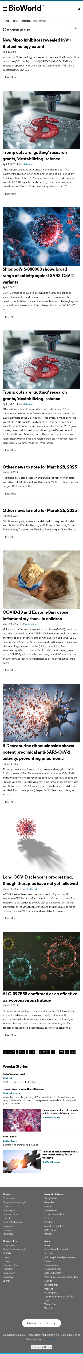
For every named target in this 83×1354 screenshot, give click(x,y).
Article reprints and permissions (59, 1257)
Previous (7, 1052)
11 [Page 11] (48, 1052)
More (47, 1241)
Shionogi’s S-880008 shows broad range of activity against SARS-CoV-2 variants (38, 275)
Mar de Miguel (30, 624)
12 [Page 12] (53, 1052)
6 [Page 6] (30, 1052)
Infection (26, 20)
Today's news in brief (14, 1074)
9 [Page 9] (40, 1052)
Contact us (49, 1261)
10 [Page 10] (44, 1052)
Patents (48, 1233)
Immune (48, 1218)
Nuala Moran (26, 164)
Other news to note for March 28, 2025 (40, 467)
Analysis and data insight (14, 1202)
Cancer (48, 1206)
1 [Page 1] (13, 1052)
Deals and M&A (10, 1214)
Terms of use (50, 1304)
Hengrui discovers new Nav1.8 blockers (23, 1089)
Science (6, 1280)
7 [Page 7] (33, 1052)
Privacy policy (51, 1292)
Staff (46, 1300)
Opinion (7, 1230)
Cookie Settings (41, 1347)
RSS (76, 28)
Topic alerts (49, 1308)
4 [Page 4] (23, 1052)
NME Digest (50, 1230)
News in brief (10, 1136)
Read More (10, 77)
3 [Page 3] (20, 1052)
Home (6, 20)
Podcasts (48, 1288)
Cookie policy (51, 1265)
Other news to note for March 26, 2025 (40, 510)
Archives (48, 1253)
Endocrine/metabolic (54, 1214)
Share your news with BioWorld (59, 1296)
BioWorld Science (11, 1093)
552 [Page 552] (67, 1052)
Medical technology (12, 1221)
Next (73, 1052)
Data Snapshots (10, 1210)
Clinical (6, 1206)
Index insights (51, 1284)
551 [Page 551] (61, 1052)
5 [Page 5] (26, 1052)
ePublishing (50, 1339)
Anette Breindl (30, 889)
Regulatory (8, 1233)
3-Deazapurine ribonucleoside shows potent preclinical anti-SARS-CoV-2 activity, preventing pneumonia (38, 752)
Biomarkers (49, 1202)
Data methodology (53, 1272)
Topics (14, 20)
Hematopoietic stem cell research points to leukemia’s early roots (60, 1112)
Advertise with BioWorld (56, 1249)
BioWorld (7, 1078)
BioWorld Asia (10, 1140)
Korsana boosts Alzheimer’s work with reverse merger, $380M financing (60, 1154)
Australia (7, 1253)
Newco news (9, 1225)
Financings (8, 1218)
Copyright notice (52, 1268)
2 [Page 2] (17, 1052)
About (47, 1245)
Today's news (9, 1198)
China (6, 1257)
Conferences (50, 1210)
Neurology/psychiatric (55, 1225)
